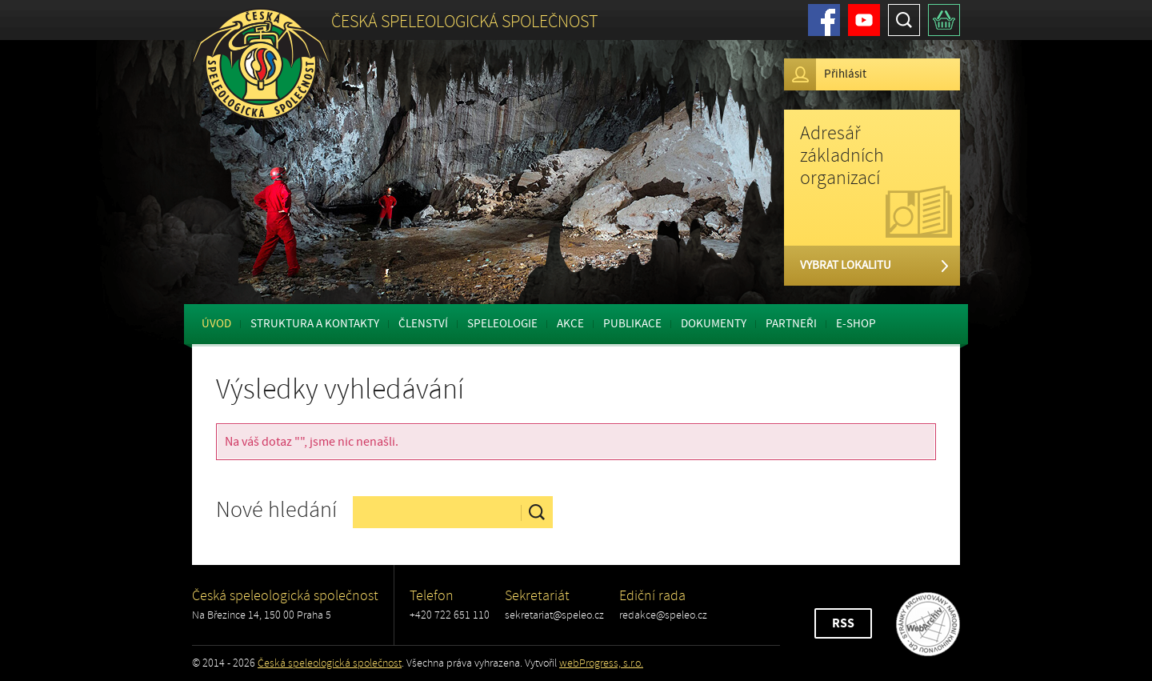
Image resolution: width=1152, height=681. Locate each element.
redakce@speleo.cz (663, 615)
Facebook (824, 20)
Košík (944, 20)
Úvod (216, 323)
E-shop (856, 323)
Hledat (904, 20)
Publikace (632, 323)
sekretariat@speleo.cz (554, 615)
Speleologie (502, 323)
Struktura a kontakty (314, 323)
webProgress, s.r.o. (601, 663)
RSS (843, 623)
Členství (423, 323)
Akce (570, 323)
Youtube (864, 20)
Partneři (791, 323)
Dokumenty (713, 323)
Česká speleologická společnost (330, 663)
